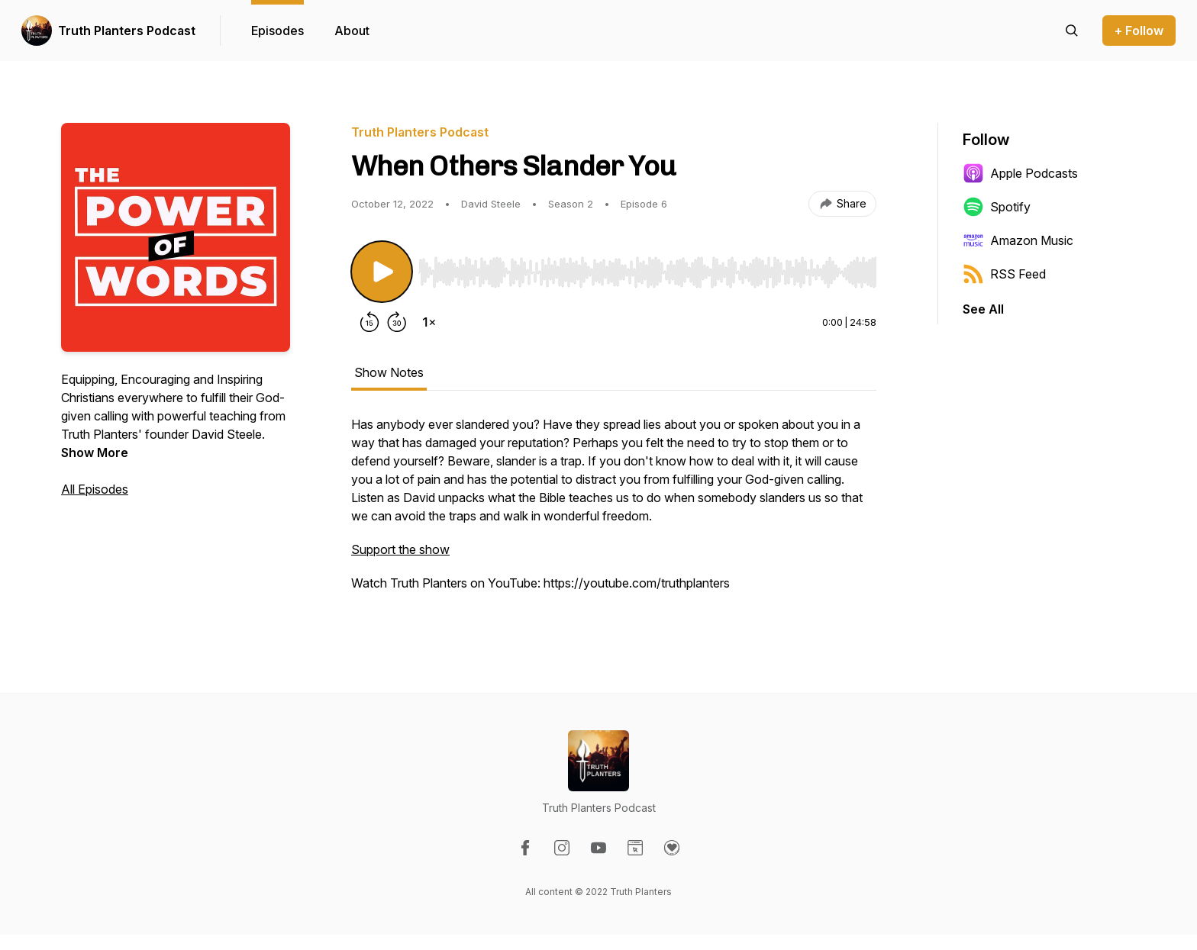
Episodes (277, 30)
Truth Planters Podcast (126, 30)
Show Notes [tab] (389, 372)
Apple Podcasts (1020, 173)
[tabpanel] (613, 511)
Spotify (997, 206)
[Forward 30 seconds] (397, 322)
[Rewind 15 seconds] (369, 322)
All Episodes (94, 489)
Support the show (400, 549)
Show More (94, 452)
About (351, 30)
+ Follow (1139, 30)
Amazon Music (1018, 240)
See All (983, 309)
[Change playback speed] (429, 322)
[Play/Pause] (381, 271)
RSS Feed (1004, 274)
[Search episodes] (1072, 30)
